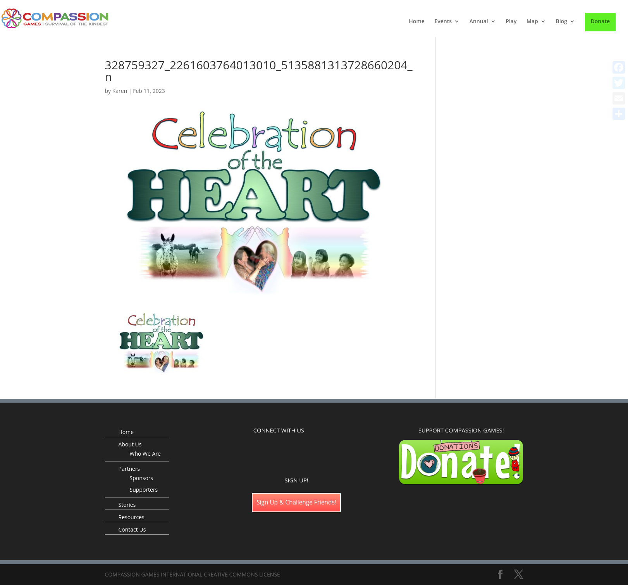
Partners (129, 468)
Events (443, 22)
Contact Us (132, 529)
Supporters (144, 489)
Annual (479, 22)
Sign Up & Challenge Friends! (296, 502)
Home (417, 22)
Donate (600, 21)
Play (511, 22)
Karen (119, 90)
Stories (127, 504)
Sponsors (141, 478)
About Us (130, 444)
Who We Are (145, 453)
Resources (132, 517)
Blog (561, 22)
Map (532, 22)
